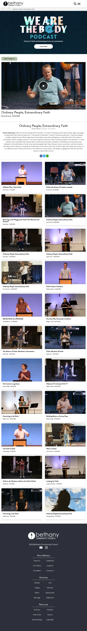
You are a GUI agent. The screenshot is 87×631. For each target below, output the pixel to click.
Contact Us (50, 571)
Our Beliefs (37, 571)
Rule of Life (37, 615)
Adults (37, 593)
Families (37, 583)
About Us (37, 561)
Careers (50, 615)
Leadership (50, 561)
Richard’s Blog (37, 620)
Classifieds (50, 620)
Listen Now (43, 46)
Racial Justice (50, 593)
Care (50, 583)
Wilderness (50, 598)
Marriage (37, 598)
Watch (9, 9)
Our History (37, 566)
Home (3, 9)
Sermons (37, 610)
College (37, 588)
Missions (50, 588)
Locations (50, 566)
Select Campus (9, 59)
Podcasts (50, 610)
